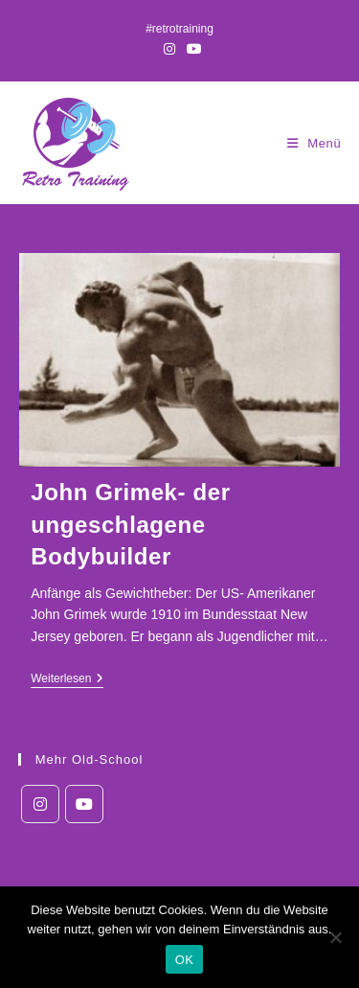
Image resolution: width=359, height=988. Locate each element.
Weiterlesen (67, 680)
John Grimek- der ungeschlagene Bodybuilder (130, 524)
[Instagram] (40, 804)
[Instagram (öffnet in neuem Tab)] (169, 48)
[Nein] (335, 937)
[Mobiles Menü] (314, 143)
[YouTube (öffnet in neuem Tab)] (191, 48)
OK (184, 960)
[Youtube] (84, 804)
